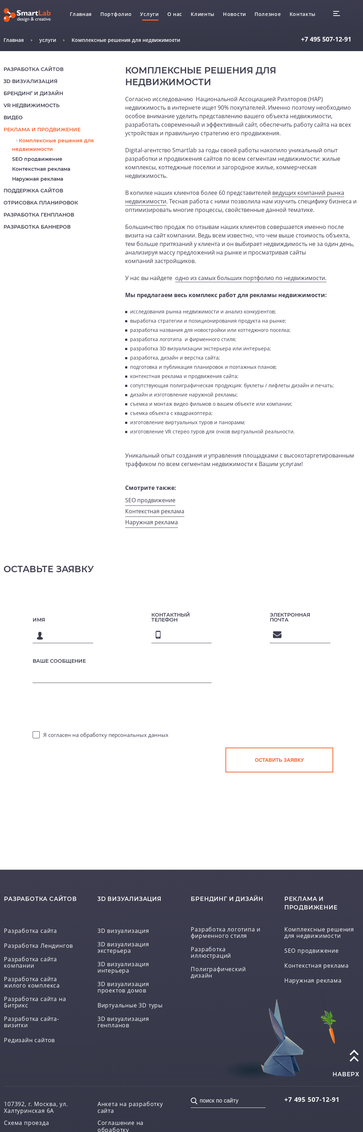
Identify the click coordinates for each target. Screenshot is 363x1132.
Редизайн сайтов (29, 1040)
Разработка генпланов (39, 215)
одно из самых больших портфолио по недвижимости (250, 278)
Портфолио (116, 14)
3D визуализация (30, 81)
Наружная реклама (37, 179)
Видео (13, 117)
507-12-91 (326, 39)
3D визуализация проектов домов (123, 987)
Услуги (149, 14)
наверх (346, 1074)
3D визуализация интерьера (123, 967)
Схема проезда (26, 1123)
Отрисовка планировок (41, 202)
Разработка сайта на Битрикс (35, 1002)
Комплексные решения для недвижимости (319, 932)
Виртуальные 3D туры (130, 1005)
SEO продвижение (37, 159)
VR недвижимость (32, 105)
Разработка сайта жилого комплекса (32, 982)
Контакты (303, 14)
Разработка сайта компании (30, 962)
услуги (47, 40)
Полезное (268, 14)
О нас (175, 14)
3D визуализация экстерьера (123, 947)
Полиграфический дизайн (218, 972)
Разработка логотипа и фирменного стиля (226, 932)
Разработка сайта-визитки (31, 1022)
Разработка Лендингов (38, 946)
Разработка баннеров (37, 227)
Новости (234, 14)
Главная (81, 14)
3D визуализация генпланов (123, 1022)
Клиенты (202, 14)
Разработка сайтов (33, 69)
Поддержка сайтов (33, 190)
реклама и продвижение (42, 129)
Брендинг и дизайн (33, 93)
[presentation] (279, 713)
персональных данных (138, 734)
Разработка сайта (30, 931)
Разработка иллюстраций (211, 952)
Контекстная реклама (41, 169)
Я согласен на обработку (105, 734)
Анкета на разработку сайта (130, 1107)
